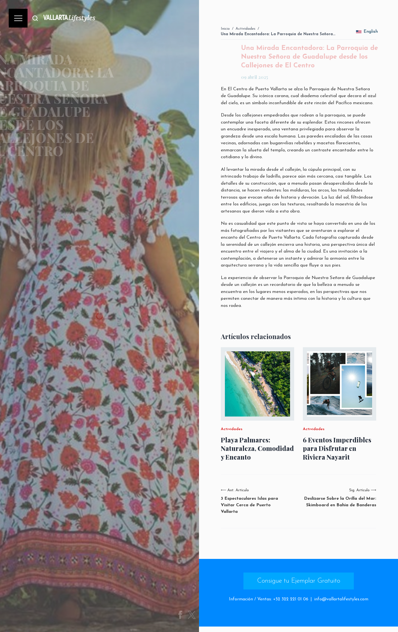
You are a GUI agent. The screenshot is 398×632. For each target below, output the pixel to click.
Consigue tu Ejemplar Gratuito (298, 581)
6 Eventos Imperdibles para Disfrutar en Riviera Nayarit (337, 448)
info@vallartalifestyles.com (341, 599)
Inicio (225, 29)
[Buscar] (35, 18)
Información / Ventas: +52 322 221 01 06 (268, 599)
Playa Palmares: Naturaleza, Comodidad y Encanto (257, 448)
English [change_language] (367, 31)
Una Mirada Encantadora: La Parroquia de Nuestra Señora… (278, 34)
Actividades (245, 29)
